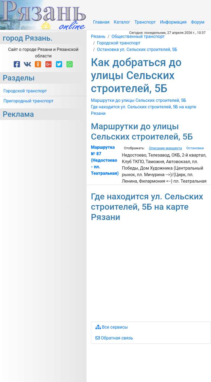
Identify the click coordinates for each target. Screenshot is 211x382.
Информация (173, 22)
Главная (101, 22)
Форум (198, 22)
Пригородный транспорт (29, 100)
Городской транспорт (25, 90)
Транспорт (145, 22)
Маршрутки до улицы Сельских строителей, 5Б (138, 100)
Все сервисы (111, 327)
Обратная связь (114, 338)
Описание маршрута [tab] (165, 148)
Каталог (122, 22)
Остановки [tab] (195, 148)
